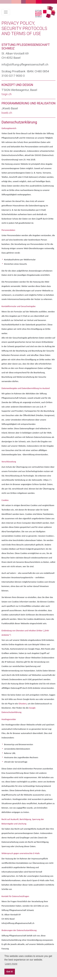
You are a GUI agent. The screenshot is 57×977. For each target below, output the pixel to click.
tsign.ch (7, 94)
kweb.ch (7, 112)
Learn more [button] (11, 963)
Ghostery (23, 703)
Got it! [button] (9, 971)
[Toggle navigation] (6, 12)
